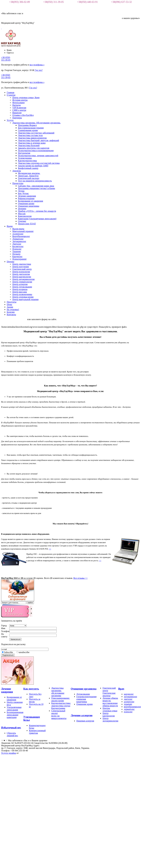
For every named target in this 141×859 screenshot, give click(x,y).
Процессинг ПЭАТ (27, 223)
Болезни (11, 312)
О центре (11, 95)
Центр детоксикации (22, 287)
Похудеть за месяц (34, 700)
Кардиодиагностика (27, 160)
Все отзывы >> (80, 578)
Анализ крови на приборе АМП (33, 165)
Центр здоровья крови (23, 297)
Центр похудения (20, 266)
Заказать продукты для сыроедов (33, 148)
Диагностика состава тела (30, 135)
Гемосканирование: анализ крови (60, 699)
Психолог (16, 249)
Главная (10, 92)
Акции (10, 307)
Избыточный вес (11, 727)
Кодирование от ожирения (30, 201)
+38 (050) (5, 58)
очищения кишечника (81, 700)
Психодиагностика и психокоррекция (36, 150)
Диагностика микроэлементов (32, 138)
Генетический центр (22, 269)
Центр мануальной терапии (25, 299)
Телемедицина (25, 158)
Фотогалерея (18, 102)
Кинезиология (24, 216)
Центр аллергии (20, 284)
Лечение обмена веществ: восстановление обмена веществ (110, 702)
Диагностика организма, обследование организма (57, 692)
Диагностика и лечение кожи (32, 143)
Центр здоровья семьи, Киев (25, 97)
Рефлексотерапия (26, 198)
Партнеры (17, 118)
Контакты (11, 314)
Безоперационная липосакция (15, 713)
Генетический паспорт (28, 178)
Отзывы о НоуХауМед (23, 115)
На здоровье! (13, 309)
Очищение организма (83, 688)
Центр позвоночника (22, 294)
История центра (20, 100)
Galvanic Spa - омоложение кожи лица (36, 186)
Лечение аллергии (81, 715)
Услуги (10, 120)
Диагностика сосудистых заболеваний (36, 133)
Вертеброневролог (21, 236)
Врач (121, 688)
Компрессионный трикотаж (37, 731)
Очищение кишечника (28, 206)
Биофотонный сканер (28, 168)
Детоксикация (83, 694)
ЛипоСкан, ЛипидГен (28, 176)
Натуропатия (24, 153)
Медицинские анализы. (29, 173)
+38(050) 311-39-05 (53, 2)
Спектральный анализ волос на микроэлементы (58, 715)
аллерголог (129, 701)
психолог (128, 712)
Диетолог (16, 244)
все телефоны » (37, 65)
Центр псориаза (19, 289)
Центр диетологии (21, 274)
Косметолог (18, 246)
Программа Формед (27, 125)
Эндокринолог (19, 241)
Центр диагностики (21, 264)
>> (50, 549)
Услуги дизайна (8, 753)
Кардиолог (17, 256)
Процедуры (17, 183)
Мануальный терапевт (23, 231)
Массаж (22, 213)
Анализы (16, 171)
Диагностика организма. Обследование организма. (36, 123)
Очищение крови (26, 203)
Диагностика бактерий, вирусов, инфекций (38, 140)
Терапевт (16, 251)
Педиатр (16, 254)
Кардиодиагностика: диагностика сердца (61, 704)
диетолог (128, 699)
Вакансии (16, 112)
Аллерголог (17, 234)
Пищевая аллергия (85, 721)
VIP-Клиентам (19, 107)
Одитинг (22, 221)
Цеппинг (22, 208)
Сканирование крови (28, 130)
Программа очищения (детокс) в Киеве (36, 188)
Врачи (10, 226)
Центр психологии (21, 271)
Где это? (39, 70)
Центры (10, 261)
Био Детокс (23, 193)
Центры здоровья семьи (110, 709)
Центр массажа (19, 292)
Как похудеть (31, 688)
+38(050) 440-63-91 (87, 2)
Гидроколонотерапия (86, 696)
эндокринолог (130, 696)
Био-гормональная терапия (31, 128)
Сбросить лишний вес (12, 734)
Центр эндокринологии (23, 279)
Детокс (21, 191)
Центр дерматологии (22, 282)
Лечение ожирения (27, 196)
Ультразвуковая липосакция (14, 708)
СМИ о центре (19, 110)
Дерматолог (18, 239)
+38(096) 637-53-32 (121, 2)
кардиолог (129, 694)
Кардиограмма (58, 708)
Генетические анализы (109, 694)
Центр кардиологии (21, 276)
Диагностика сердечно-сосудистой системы (39, 163)
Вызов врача (18, 229)
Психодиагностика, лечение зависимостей (38, 155)
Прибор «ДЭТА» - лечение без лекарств (37, 211)
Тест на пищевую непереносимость (35, 181)
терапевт (128, 704)
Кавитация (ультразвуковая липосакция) (37, 218)
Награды (16, 105)
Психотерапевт (19, 259)
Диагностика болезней (28, 145)
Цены (9, 304)
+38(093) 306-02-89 (19, 2)
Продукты (11, 302)
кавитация (12, 717)
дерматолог (129, 709)
